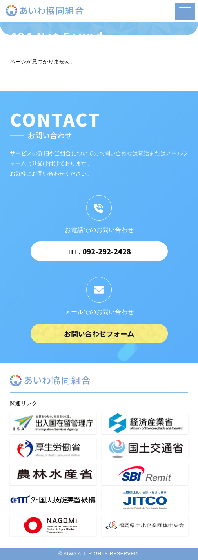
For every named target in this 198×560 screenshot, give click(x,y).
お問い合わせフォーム (99, 333)
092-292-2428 (99, 251)
